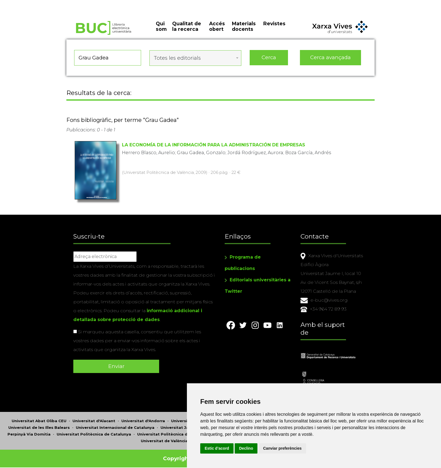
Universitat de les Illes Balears (39, 425)
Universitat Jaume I (180, 425)
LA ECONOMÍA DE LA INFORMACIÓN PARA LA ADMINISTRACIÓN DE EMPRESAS (213, 146)
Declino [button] (280, 448)
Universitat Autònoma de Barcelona (207, 418)
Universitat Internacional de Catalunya (115, 425)
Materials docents (244, 30)
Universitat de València (164, 438)
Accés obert (217, 30)
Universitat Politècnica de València (172, 432)
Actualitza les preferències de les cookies (50, 3)
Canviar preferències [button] (316, 448)
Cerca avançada (330, 61)
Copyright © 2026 (188, 456)
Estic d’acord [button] (250, 448)
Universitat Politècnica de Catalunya (94, 432)
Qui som (161, 30)
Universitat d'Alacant (93, 418)
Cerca (269, 61)
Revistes (274, 28)
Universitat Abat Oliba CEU (39, 418)
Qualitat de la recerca (186, 30)
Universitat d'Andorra (143, 418)
